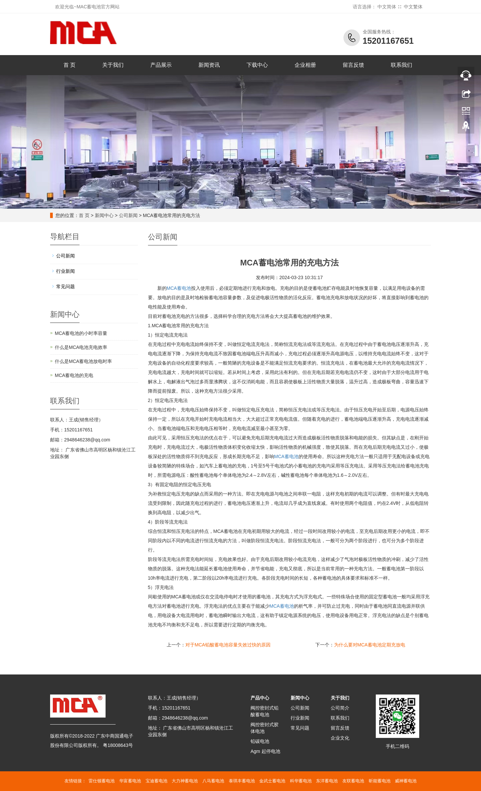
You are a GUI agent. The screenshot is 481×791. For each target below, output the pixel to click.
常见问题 (65, 286)
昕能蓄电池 (379, 780)
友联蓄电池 (353, 780)
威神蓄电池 (406, 780)
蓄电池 (286, 456)
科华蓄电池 (301, 780)
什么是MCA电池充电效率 (81, 347)
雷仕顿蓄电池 (102, 780)
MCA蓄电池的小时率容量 (81, 333)
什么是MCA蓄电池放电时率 (83, 361)
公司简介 (340, 708)
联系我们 (401, 65)
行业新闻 (65, 271)
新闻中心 (104, 215)
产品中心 (260, 698)
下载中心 (257, 65)
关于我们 (113, 65)
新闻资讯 (209, 65)
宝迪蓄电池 (156, 780)
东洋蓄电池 (327, 780)
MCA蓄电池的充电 (74, 375)
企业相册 (305, 65)
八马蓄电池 (213, 780)
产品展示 (161, 65)
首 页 (69, 65)
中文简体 (386, 6)
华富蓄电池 (130, 780)
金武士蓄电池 (272, 780)
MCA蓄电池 (179, 288)
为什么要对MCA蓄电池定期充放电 (369, 644)
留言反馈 (353, 65)
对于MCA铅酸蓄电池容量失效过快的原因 (228, 644)
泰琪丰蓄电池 (242, 780)
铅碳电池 (260, 741)
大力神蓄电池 (185, 780)
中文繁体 (413, 6)
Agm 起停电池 (265, 751)
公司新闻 (128, 215)
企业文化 (340, 738)
